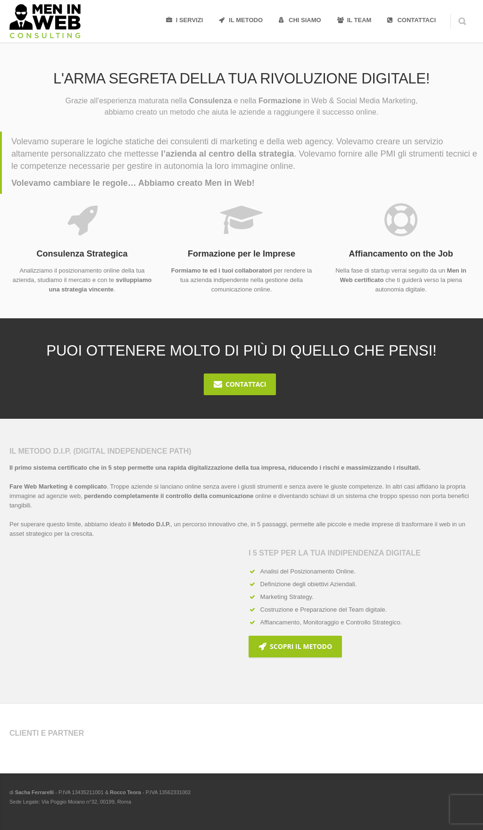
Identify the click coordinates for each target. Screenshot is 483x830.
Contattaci (240, 384)
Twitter (424, 806)
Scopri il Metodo (295, 646)
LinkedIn (444, 806)
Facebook (404, 806)
